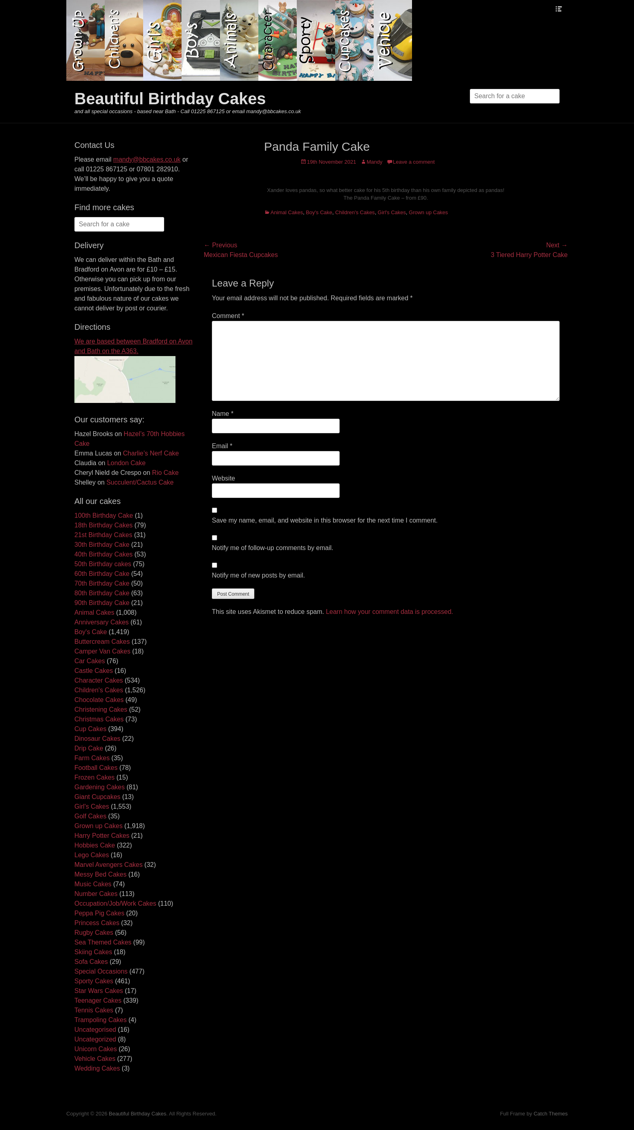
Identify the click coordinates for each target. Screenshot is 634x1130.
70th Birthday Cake (101, 583)
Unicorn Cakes (95, 1049)
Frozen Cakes (94, 777)
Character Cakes (98, 680)
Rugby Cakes (93, 932)
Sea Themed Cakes (102, 942)
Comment (228, 315)
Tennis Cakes (93, 1010)
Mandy (375, 162)
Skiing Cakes (93, 952)
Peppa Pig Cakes (99, 913)
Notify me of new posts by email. (258, 575)
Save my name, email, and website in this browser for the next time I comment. (324, 520)
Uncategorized (95, 1039)
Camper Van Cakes (102, 651)
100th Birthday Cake (103, 515)
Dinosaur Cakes (97, 738)
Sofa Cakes (91, 961)
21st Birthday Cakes (103, 534)
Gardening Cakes (99, 787)
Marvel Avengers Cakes (108, 864)
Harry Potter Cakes (101, 835)
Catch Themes (551, 1114)
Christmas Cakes (99, 719)
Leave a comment (414, 162)
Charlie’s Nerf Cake (151, 453)
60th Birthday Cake (101, 573)
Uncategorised (95, 1029)
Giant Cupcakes (97, 796)
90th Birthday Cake (101, 602)
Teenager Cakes (98, 1000)
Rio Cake (165, 472)
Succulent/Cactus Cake (139, 482)
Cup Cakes (90, 728)
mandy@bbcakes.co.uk (147, 159)
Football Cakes (96, 767)
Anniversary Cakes (101, 622)
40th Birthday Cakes (103, 554)
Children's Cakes (355, 212)
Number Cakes (96, 893)
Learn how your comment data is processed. (389, 611)
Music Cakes (93, 884)
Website (223, 478)
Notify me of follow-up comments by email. (273, 547)
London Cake (126, 463)
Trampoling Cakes (100, 1019)
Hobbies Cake (94, 845)
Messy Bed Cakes (100, 874)
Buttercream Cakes (102, 641)
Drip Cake (88, 748)
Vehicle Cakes (94, 1058)
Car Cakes (89, 661)
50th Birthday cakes (102, 564)
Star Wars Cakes (98, 990)
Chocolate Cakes (99, 699)
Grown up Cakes (428, 212)
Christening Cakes (100, 709)
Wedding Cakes (97, 1068)
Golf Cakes (90, 816)
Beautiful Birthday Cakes (170, 99)
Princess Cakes (96, 922)
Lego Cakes (91, 855)
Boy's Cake (319, 212)
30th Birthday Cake (101, 544)
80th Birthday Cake (101, 593)
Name (222, 413)
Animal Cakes (287, 212)
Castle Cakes (93, 670)
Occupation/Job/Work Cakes (115, 903)
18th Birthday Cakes (103, 525)
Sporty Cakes (93, 981)
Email (222, 446)
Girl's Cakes (392, 212)
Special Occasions (101, 971)
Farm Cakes (92, 758)
